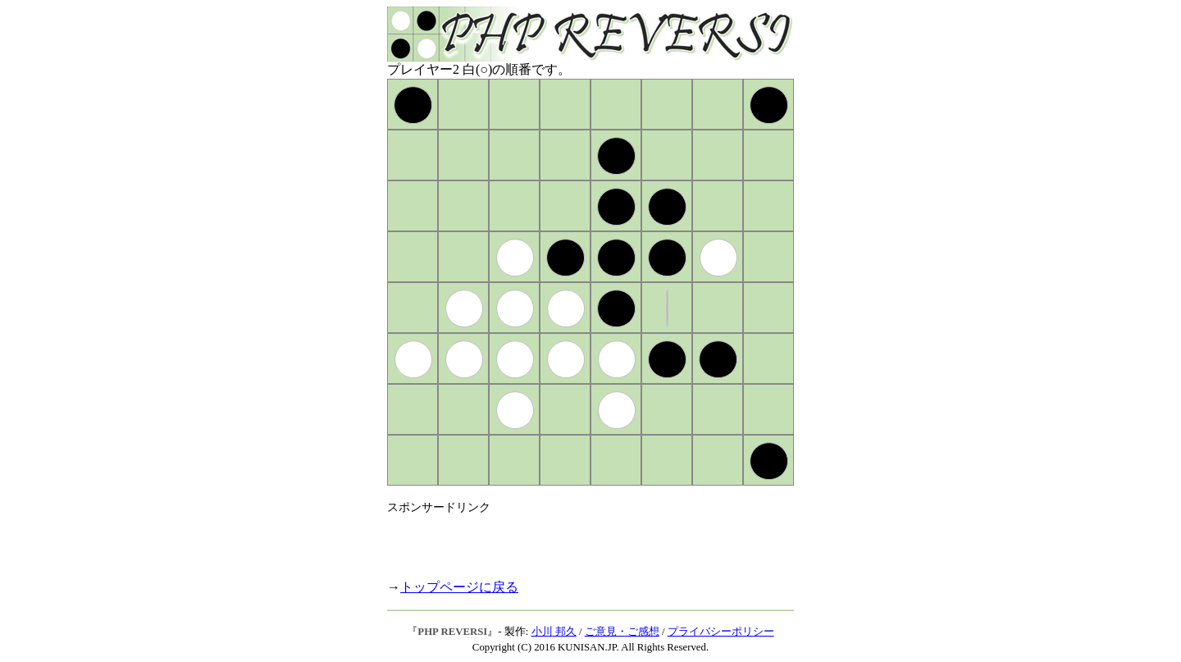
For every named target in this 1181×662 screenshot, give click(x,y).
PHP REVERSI (452, 631)
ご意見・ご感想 (622, 631)
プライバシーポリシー (721, 631)
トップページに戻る (459, 587)
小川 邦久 (554, 631)
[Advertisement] (579, 539)
